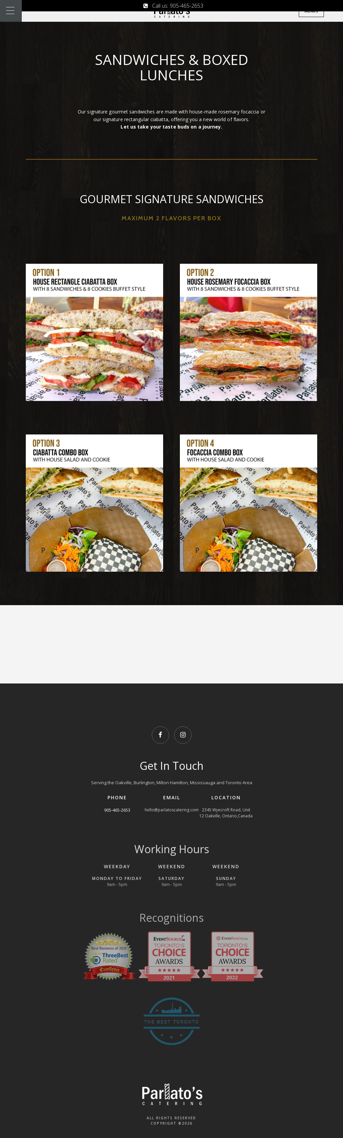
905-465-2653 (117, 810)
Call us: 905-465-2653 (173, 5)
